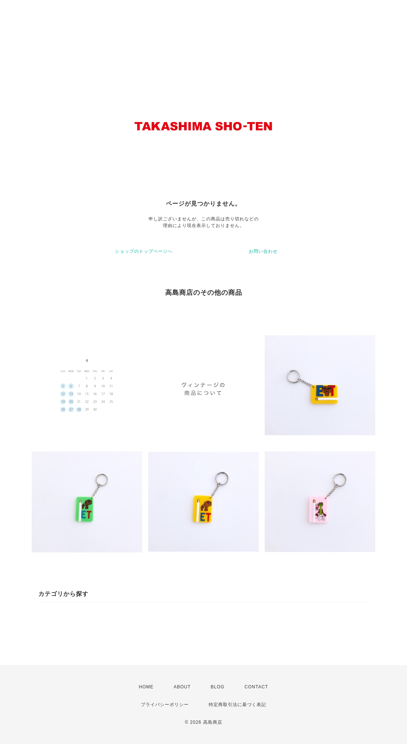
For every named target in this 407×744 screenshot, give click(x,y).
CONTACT (256, 686)
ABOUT (182, 686)
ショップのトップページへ (144, 251)
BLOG (218, 686)
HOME (146, 686)
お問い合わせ (263, 251)
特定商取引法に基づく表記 (237, 704)
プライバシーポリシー (165, 704)
